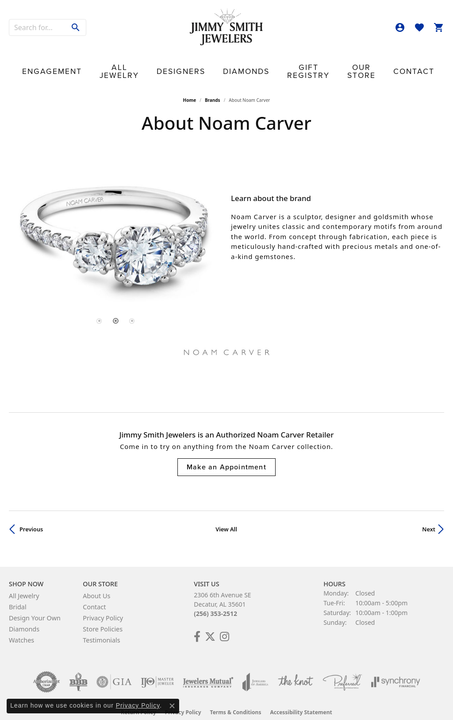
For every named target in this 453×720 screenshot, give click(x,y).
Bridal (18, 592)
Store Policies (103, 614)
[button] (400, 27)
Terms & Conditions (235, 697)
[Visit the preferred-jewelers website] (342, 667)
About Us (96, 581)
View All (226, 515)
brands (212, 86)
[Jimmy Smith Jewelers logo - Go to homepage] (226, 27)
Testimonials (101, 625)
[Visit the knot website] (295, 667)
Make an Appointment (226, 453)
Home (189, 86)
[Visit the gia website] (114, 667)
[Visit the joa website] (255, 667)
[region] (115, 218)
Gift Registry (283, 62)
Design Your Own (35, 603)
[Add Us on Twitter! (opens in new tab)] (210, 622)
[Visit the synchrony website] (395, 667)
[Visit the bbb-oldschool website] (78, 667)
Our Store (336, 62)
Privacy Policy (103, 603)
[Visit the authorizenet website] (46, 667)
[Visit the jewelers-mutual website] (208, 667)
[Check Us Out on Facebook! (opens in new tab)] (197, 622)
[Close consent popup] (172, 705)
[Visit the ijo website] (157, 667)
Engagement (79, 62)
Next (428, 515)
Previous (31, 515)
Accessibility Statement (301, 697)
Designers (184, 62)
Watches (21, 625)
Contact (381, 62)
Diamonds (230, 62)
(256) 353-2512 (215, 599)
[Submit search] (76, 27)
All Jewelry (133, 62)
